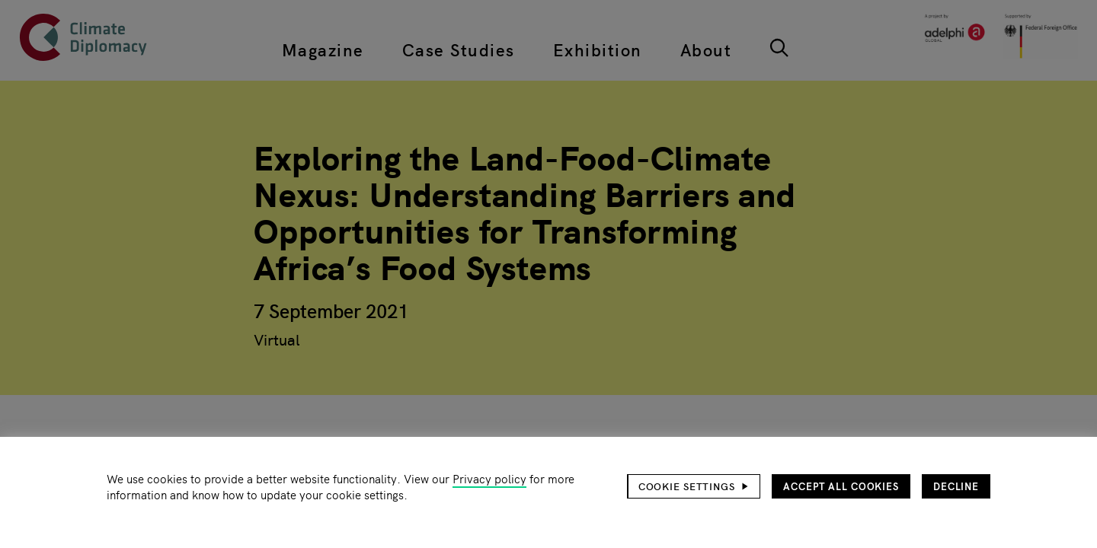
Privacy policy (489, 478)
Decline (956, 486)
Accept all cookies (841, 486)
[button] (694, 486)
